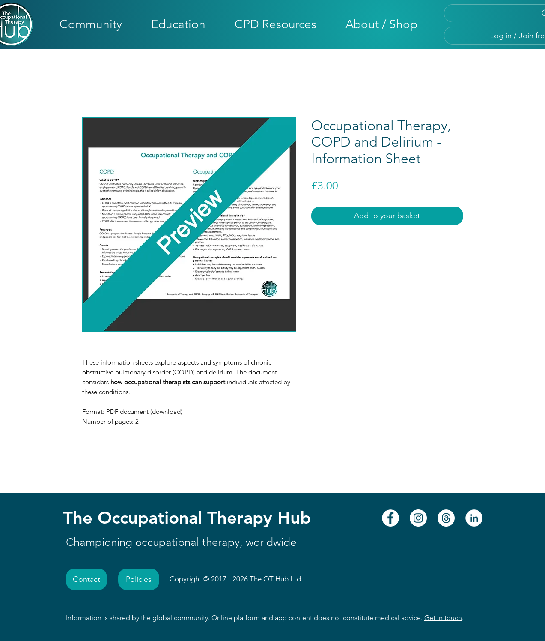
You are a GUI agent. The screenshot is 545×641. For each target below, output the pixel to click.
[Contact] (86, 579)
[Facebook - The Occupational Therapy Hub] (390, 518)
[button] (91, 24)
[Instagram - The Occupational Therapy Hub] (418, 518)
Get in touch (443, 618)
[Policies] (138, 579)
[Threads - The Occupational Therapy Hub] (446, 518)
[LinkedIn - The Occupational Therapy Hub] (473, 518)
